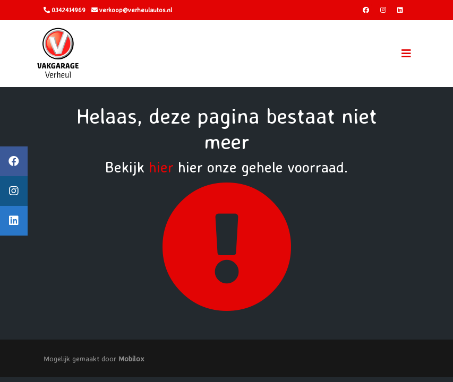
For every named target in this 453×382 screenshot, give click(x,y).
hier (161, 167)
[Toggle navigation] (406, 54)
